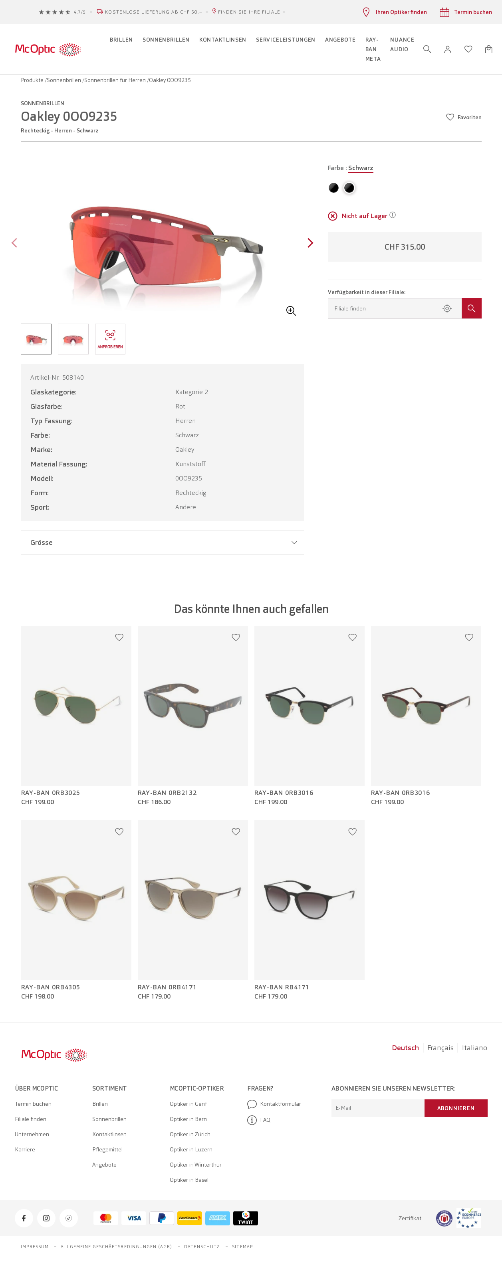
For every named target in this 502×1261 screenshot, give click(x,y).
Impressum (35, 1246)
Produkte (33, 80)
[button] (448, 49)
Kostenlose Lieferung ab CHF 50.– (153, 12)
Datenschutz (202, 1246)
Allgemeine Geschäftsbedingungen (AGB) (116, 1246)
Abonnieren (456, 1108)
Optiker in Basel (189, 1179)
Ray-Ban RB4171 (282, 987)
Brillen (100, 1103)
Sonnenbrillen (64, 80)
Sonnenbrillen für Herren (115, 80)
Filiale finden (30, 1119)
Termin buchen (33, 1103)
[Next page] (308, 243)
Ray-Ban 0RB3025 (51, 793)
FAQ (258, 1120)
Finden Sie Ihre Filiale (249, 12)
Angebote (104, 1164)
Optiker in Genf (188, 1103)
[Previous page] (16, 243)
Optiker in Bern (188, 1119)
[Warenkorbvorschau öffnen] (488, 49)
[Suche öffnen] (427, 49)
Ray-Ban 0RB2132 (167, 793)
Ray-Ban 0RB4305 (51, 987)
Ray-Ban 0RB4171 (167, 987)
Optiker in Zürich (190, 1134)
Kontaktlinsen (109, 1134)
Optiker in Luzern (191, 1149)
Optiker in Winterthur (196, 1164)
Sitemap (242, 1246)
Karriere (25, 1149)
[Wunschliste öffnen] (468, 49)
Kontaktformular (274, 1104)
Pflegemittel (107, 1149)
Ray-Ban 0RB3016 (284, 793)
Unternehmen (32, 1134)
